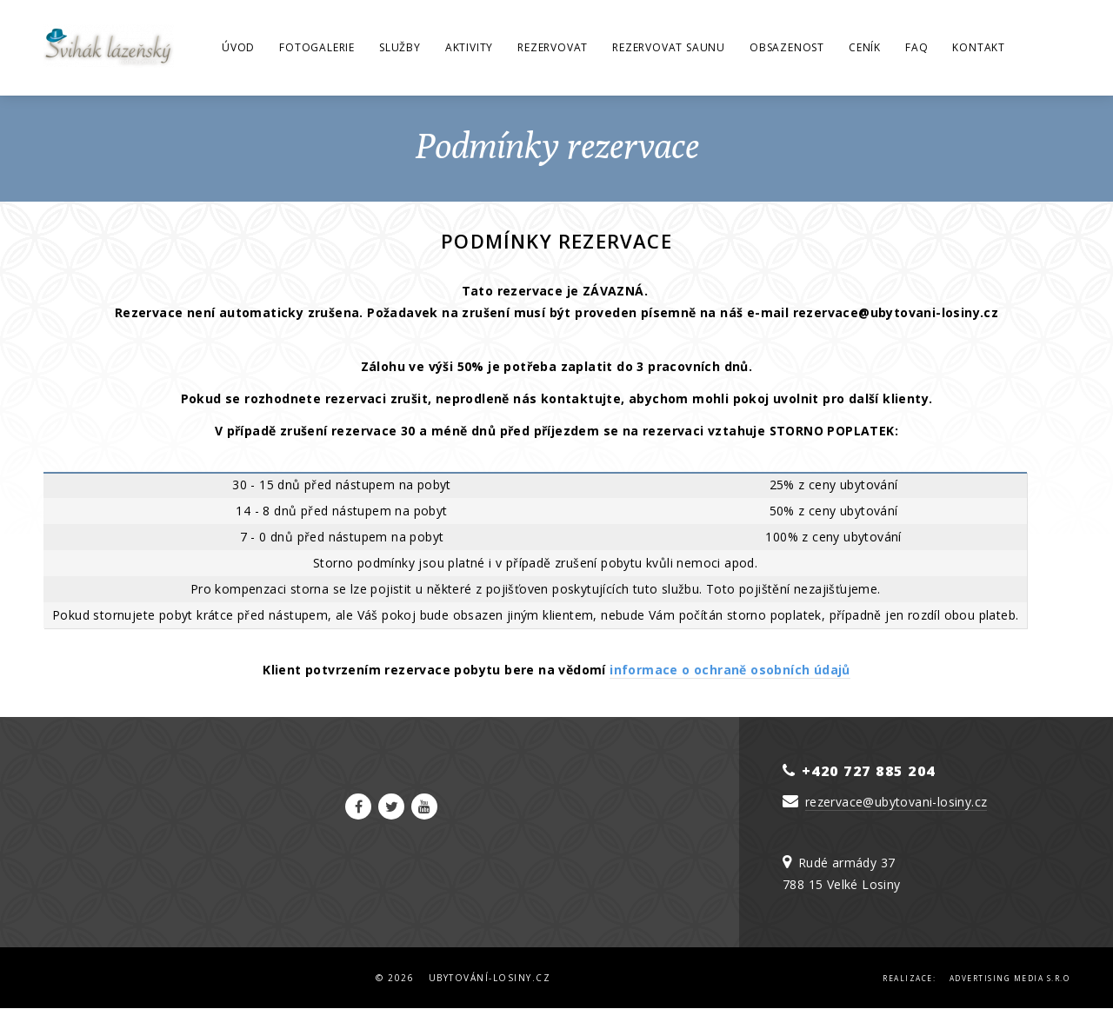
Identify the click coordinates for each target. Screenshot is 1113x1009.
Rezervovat (552, 47)
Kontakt (978, 47)
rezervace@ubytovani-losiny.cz (896, 801)
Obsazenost (787, 47)
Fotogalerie (317, 47)
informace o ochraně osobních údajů (730, 669)
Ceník (865, 47)
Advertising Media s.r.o (1010, 978)
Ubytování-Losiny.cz (490, 978)
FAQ (916, 47)
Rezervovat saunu (668, 47)
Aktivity (469, 47)
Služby (400, 47)
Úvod (238, 47)
